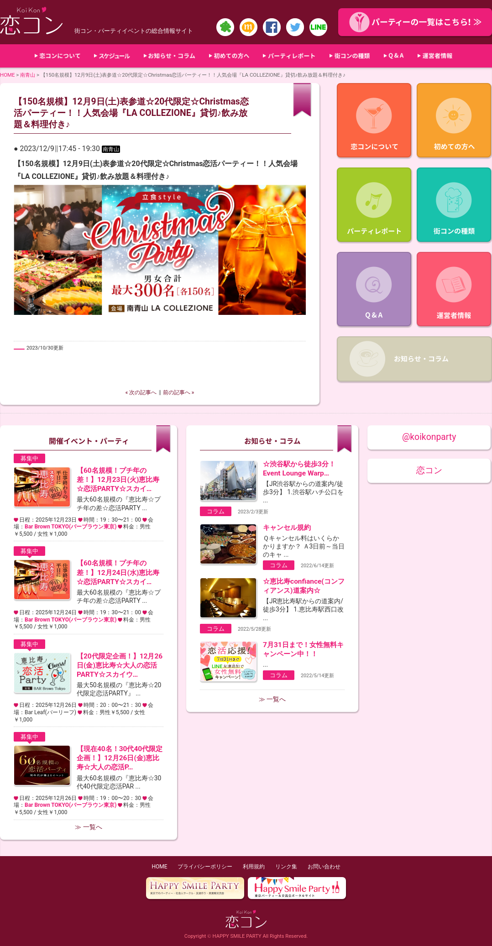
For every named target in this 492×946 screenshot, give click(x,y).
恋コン (429, 470)
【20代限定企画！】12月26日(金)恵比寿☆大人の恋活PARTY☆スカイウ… (119, 665)
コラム (216, 511)
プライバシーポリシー (205, 866)
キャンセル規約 (287, 527)
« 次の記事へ (141, 392)
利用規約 (254, 866)
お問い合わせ (324, 866)
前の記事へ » (178, 392)
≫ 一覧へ (88, 827)
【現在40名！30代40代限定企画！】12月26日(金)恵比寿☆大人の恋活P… (119, 758)
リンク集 (286, 866)
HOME (7, 75)
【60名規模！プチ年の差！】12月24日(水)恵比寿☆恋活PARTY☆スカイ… (118, 572)
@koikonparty (429, 437)
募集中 (29, 458)
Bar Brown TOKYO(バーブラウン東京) (70, 526)
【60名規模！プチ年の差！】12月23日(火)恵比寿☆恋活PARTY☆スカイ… (118, 479)
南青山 (27, 75)
